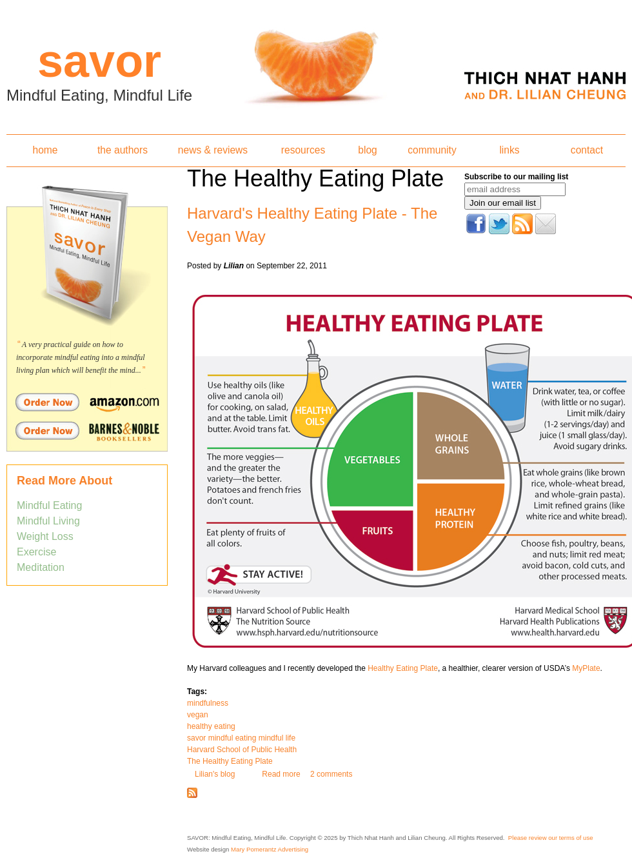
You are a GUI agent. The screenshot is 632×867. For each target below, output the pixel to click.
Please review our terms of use (550, 837)
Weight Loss (45, 536)
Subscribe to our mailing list (516, 176)
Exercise (36, 551)
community (432, 149)
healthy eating (211, 726)
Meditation (40, 567)
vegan (197, 714)
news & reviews (213, 149)
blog (367, 149)
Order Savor (87, 402)
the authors (122, 149)
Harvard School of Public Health (242, 749)
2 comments (331, 774)
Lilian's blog (215, 774)
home (44, 149)
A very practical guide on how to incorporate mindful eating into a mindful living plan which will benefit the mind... (80, 357)
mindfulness (207, 703)
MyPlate (586, 668)
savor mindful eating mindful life (241, 737)
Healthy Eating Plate (403, 668)
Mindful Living (48, 520)
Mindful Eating (49, 505)
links (509, 149)
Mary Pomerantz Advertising (269, 849)
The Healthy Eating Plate (230, 761)
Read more (281, 774)
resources (303, 149)
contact (587, 149)
